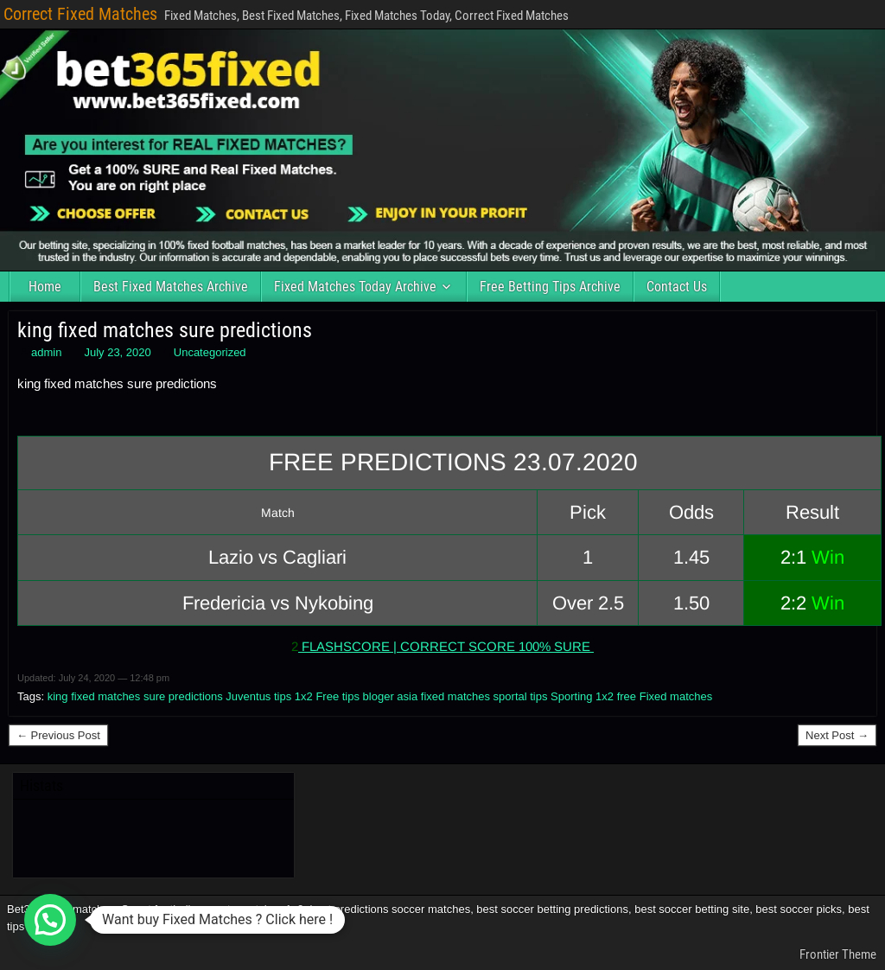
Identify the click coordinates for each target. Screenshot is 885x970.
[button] (50, 920)
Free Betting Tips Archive (550, 286)
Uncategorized (210, 352)
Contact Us (676, 286)
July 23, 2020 (117, 352)
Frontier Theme (837, 954)
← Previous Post (58, 735)
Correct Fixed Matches (80, 13)
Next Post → (837, 735)
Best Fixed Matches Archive (170, 286)
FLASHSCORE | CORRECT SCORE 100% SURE (446, 646)
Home (45, 286)
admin (46, 352)
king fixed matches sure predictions (164, 330)
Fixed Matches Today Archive (355, 286)
